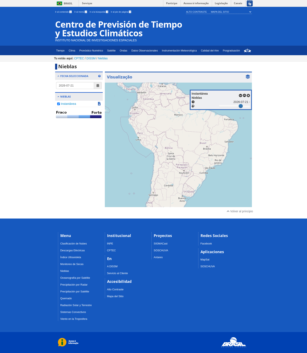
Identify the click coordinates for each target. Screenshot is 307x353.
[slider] (241, 106)
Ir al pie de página (121, 12)
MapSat (205, 259)
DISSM (90, 58)
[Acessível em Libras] (249, 3)
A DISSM (112, 266)
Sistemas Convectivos (73, 312)
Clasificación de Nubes (73, 243)
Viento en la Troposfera (73, 319)
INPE (110, 243)
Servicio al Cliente (117, 273)
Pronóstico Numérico (91, 50)
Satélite (111, 50)
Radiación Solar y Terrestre (76, 305)
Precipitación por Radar (74, 284)
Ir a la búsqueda (99, 12)
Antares (158, 257)
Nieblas (103, 58)
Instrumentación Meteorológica (179, 50)
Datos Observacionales (144, 50)
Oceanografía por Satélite (75, 277)
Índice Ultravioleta (70, 257)
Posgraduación (231, 50)
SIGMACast (160, 243)
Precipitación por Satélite (74, 291)
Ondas (123, 50)
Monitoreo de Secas (71, 264)
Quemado (66, 298)
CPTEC (79, 58)
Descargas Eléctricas (72, 250)
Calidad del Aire (210, 50)
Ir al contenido (63, 12)
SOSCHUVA (161, 250)
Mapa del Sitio (220, 12)
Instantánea (68, 103)
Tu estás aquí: (63, 58)
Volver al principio (240, 211)
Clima (72, 50)
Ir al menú (81, 12)
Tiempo (60, 50)
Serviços (87, 3)
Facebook (206, 243)
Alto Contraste (196, 12)
